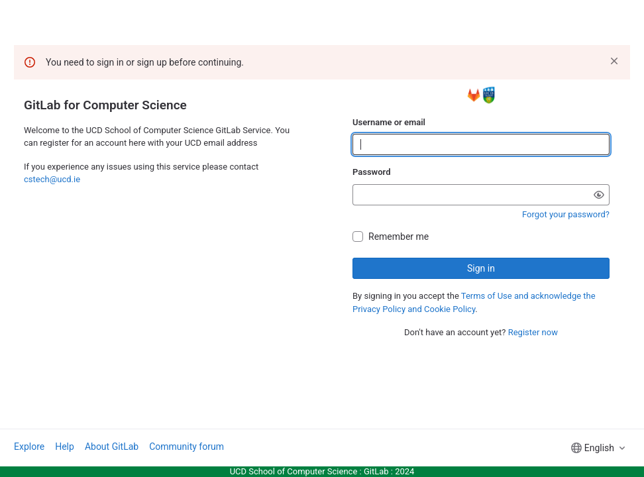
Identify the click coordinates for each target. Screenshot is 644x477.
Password (371, 172)
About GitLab (111, 446)
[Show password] (599, 194)
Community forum (186, 446)
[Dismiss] (614, 61)
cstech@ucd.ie (52, 179)
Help (64, 446)
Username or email (388, 122)
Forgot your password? (566, 214)
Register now (533, 332)
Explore (29, 446)
